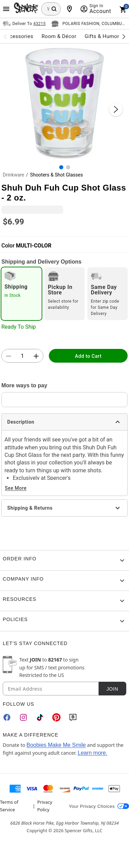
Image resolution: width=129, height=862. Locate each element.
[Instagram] (23, 717)
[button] (64, 102)
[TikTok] (40, 717)
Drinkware (13, 175)
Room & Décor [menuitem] (59, 36)
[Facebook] (7, 717)
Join (112, 689)
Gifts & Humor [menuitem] (102, 36)
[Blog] (73, 717)
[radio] (21, 293)
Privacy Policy (44, 806)
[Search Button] (54, 9)
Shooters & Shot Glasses (56, 175)
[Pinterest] (56, 717)
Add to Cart (88, 356)
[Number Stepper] (22, 356)
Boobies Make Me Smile (56, 745)
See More (15, 488)
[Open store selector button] (88, 24)
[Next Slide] (116, 109)
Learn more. (92, 753)
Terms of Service (9, 806)
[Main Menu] (6, 9)
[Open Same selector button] (24, 24)
